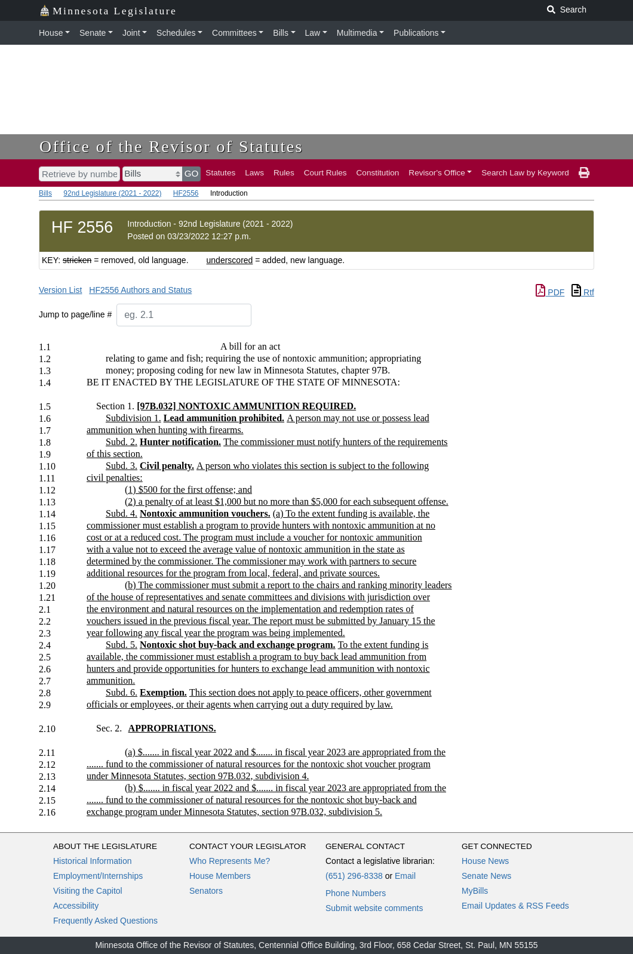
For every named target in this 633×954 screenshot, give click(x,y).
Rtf (582, 292)
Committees (234, 33)
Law (313, 33)
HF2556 (186, 193)
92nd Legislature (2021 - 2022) (112, 193)
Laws (254, 172)
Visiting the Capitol (87, 891)
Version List (60, 290)
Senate (92, 33)
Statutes (220, 172)
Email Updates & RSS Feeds (515, 905)
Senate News (486, 876)
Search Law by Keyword (525, 172)
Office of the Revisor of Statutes (171, 146)
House (51, 33)
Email (405, 876)
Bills (280, 33)
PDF (550, 292)
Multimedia (357, 33)
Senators (206, 891)
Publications (416, 33)
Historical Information (92, 861)
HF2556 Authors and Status (140, 290)
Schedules (175, 33)
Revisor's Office (436, 172)
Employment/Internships (98, 876)
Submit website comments (374, 908)
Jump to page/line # (75, 314)
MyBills (475, 891)
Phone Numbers (355, 893)
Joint (131, 33)
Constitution (378, 172)
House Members (220, 876)
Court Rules (325, 172)
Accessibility (76, 905)
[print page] (584, 173)
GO (192, 173)
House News (485, 861)
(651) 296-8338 (354, 876)
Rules (284, 172)
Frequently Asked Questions (105, 920)
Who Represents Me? (229, 861)
